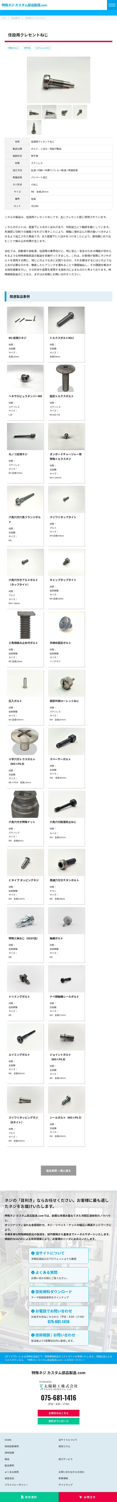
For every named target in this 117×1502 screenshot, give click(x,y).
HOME (8, 1439)
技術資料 (31, 1497)
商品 (7, 1459)
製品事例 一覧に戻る (58, 1171)
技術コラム (64, 1446)
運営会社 (9, 1478)
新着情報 (63, 1478)
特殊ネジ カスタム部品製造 (24, 4)
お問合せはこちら (59, 1413)
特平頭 (27, 47)
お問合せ (90, 1497)
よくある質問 (12, 1472)
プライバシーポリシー (16, 1484)
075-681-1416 (58, 1397)
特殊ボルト (13, 47)
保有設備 (9, 1452)
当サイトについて (68, 1439)
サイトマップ (66, 1484)
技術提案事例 (12, 1446)
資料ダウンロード (59, 1421)
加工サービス (66, 1459)
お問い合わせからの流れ (71, 1472)
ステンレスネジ (43, 47)
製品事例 (9, 1465)
